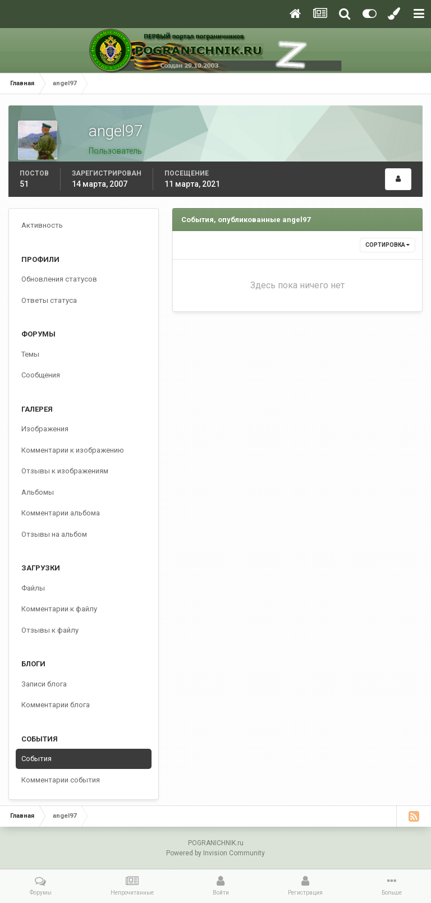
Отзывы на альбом (54, 534)
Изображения (44, 429)
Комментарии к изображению (72, 450)
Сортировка (387, 245)
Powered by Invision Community (215, 853)
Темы (30, 354)
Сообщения (40, 375)
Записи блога (44, 684)
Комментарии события (60, 780)
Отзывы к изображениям (64, 471)
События (36, 758)
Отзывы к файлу (50, 630)
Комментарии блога (55, 705)
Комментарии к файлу (59, 609)
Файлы (33, 588)
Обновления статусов (59, 279)
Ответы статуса (49, 300)
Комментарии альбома (60, 513)
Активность (42, 225)
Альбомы (37, 492)
